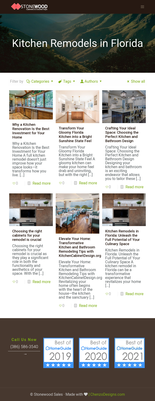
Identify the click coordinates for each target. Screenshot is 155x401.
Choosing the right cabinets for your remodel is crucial (27, 235)
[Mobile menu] (142, 6)
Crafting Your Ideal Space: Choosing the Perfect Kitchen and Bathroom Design (122, 134)
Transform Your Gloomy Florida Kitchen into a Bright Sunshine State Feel (75, 134)
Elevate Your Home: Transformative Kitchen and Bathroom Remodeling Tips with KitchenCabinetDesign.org (80, 247)
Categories (40, 81)
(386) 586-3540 (24, 346)
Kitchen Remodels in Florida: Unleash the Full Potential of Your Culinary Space (122, 237)
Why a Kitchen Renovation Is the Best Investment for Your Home (30, 130)
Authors (91, 81)
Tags (67, 81)
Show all (135, 81)
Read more (42, 183)
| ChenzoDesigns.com (107, 394)
